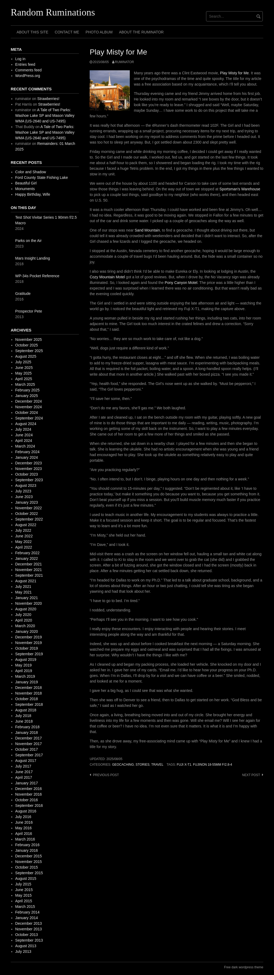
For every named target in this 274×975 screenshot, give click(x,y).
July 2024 (23, 429)
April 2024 (23, 440)
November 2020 (28, 603)
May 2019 (23, 665)
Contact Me (67, 32)
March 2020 (25, 626)
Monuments (25, 189)
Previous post (106, 775)
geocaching (123, 764)
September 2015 (29, 873)
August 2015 (25, 878)
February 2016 (27, 845)
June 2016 (24, 822)
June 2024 (24, 435)
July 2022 (23, 530)
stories (143, 764)
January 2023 (26, 502)
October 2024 (26, 412)
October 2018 (26, 699)
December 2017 (28, 738)
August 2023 (25, 485)
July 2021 (23, 586)
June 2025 (24, 367)
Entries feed (25, 64)
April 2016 (23, 833)
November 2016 (28, 794)
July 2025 (23, 362)
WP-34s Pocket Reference (37, 276)
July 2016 (23, 817)
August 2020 (25, 609)
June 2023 (24, 497)
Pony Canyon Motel (181, 282)
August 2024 (25, 424)
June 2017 (24, 772)
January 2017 (26, 783)
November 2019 (28, 643)
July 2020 (23, 614)
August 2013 (25, 946)
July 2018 (23, 716)
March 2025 (25, 384)
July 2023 (23, 491)
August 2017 (25, 760)
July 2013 (23, 951)
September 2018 (29, 704)
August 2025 (25, 356)
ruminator (124, 62)
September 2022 (29, 519)
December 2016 (28, 789)
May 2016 (23, 828)
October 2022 (26, 513)
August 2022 (25, 525)
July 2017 (23, 766)
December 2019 (28, 637)
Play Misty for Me (234, 73)
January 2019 (26, 682)
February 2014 (27, 912)
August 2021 (25, 581)
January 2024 (26, 457)
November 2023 (28, 469)
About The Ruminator (141, 32)
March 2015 (25, 906)
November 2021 (28, 570)
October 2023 (26, 474)
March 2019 (25, 676)
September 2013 (29, 940)
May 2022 (23, 541)
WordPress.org (27, 76)
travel (157, 764)
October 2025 (26, 345)
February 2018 (27, 727)
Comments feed (28, 70)
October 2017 (26, 749)
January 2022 (26, 558)
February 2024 (27, 452)
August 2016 (25, 811)
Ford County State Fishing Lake (41, 177)
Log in (20, 59)
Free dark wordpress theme (243, 967)
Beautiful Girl (26, 183)
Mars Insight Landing (32, 258)
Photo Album (99, 32)
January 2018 (26, 732)
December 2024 (28, 401)
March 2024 (25, 446)
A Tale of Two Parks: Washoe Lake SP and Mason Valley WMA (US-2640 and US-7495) (45, 115)
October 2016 (26, 800)
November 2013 (28, 929)
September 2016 (29, 805)
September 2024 (29, 418)
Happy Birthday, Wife (32, 194)
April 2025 (23, 379)
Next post (251, 775)
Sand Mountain (147, 230)
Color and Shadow (30, 172)
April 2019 (23, 671)
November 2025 (28, 339)
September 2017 (29, 755)
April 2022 (23, 547)
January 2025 (26, 396)
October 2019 (26, 648)
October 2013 (26, 934)
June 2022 (24, 536)
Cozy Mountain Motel (107, 277)
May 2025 (23, 373)
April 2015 (23, 901)
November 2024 (28, 407)
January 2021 (26, 598)
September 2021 (29, 575)
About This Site (32, 32)
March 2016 (25, 839)
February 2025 (27, 390)
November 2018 (28, 693)
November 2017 (28, 744)
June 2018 (24, 721)
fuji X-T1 (184, 764)
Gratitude (23, 293)
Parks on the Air (28, 240)
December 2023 (28, 463)
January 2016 (26, 850)
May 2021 (23, 592)
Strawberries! (48, 99)
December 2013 (28, 923)
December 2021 (28, 564)
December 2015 (28, 856)
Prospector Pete (28, 311)
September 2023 (29, 480)
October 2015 (26, 867)
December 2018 (28, 687)
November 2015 (28, 862)
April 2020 (23, 620)
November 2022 (28, 508)
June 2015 (24, 890)
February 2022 (27, 553)
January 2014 (26, 918)
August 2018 (25, 710)
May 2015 (23, 895)
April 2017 (23, 777)
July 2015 (23, 884)
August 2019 (25, 659)
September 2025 (29, 351)
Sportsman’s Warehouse (239, 189)
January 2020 (26, 631)
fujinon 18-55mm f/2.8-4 (212, 764)
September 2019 (29, 654)
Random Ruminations (53, 12)
